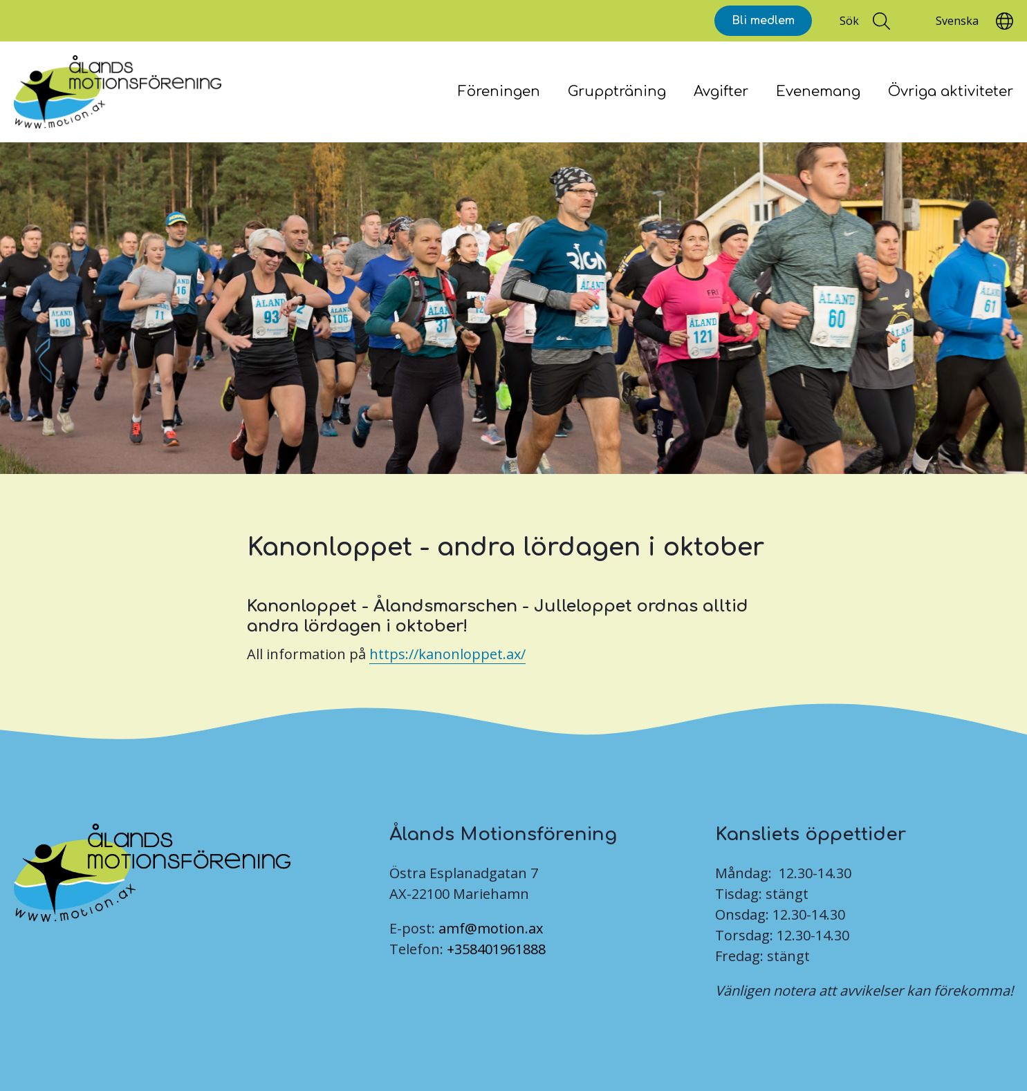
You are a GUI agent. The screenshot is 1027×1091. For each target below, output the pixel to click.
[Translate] (957, 20)
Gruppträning (617, 91)
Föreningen (499, 91)
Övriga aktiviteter (950, 91)
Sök (849, 20)
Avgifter (721, 91)
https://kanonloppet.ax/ (447, 654)
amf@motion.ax (490, 928)
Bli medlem (763, 21)
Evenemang (818, 91)
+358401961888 (496, 949)
